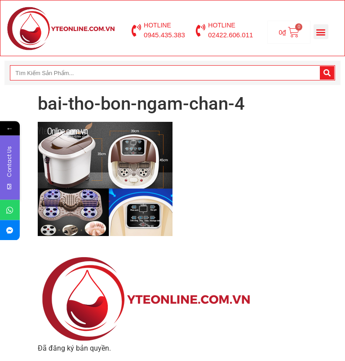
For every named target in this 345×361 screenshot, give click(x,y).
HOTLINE (157, 25)
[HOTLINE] (136, 30)
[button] (321, 31)
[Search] (327, 73)
